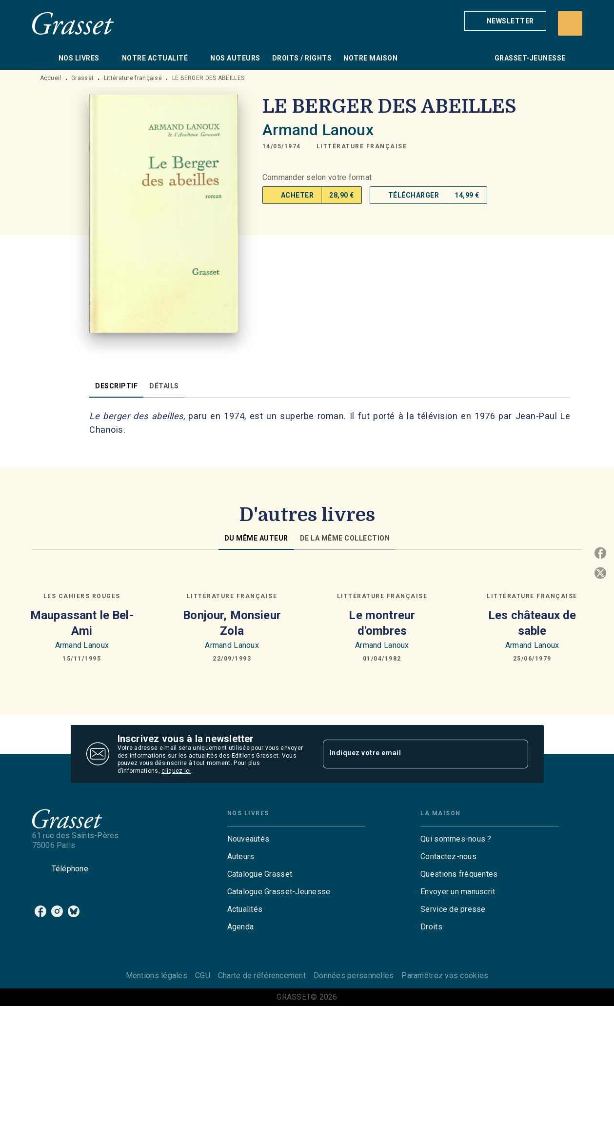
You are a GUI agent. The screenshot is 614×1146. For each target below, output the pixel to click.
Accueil (50, 78)
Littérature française (133, 78)
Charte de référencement (262, 975)
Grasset (82, 78)
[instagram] (57, 911)
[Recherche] (570, 23)
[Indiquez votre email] (413, 754)
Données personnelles (354, 975)
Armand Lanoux (318, 130)
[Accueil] (73, 23)
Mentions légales (156, 975)
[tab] (42, 58)
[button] (505, 21)
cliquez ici (176, 771)
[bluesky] (73, 911)
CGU (202, 975)
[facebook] (40, 911)
